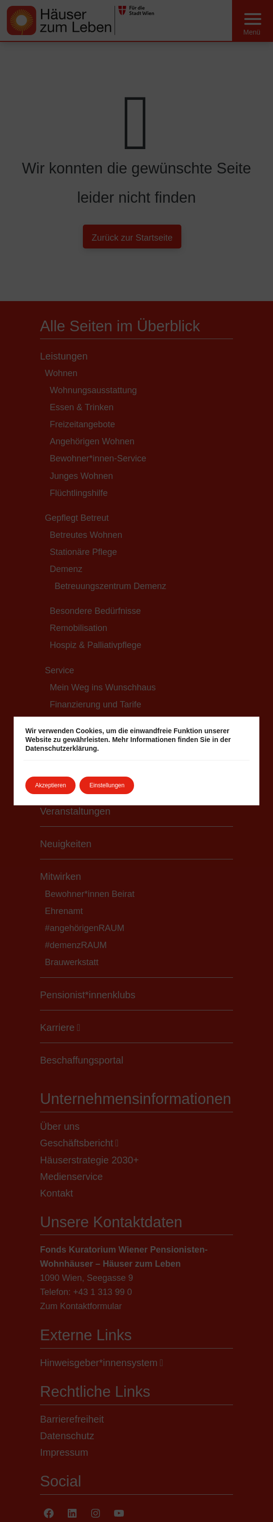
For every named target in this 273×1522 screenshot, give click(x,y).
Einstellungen (106, 785)
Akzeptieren (50, 785)
